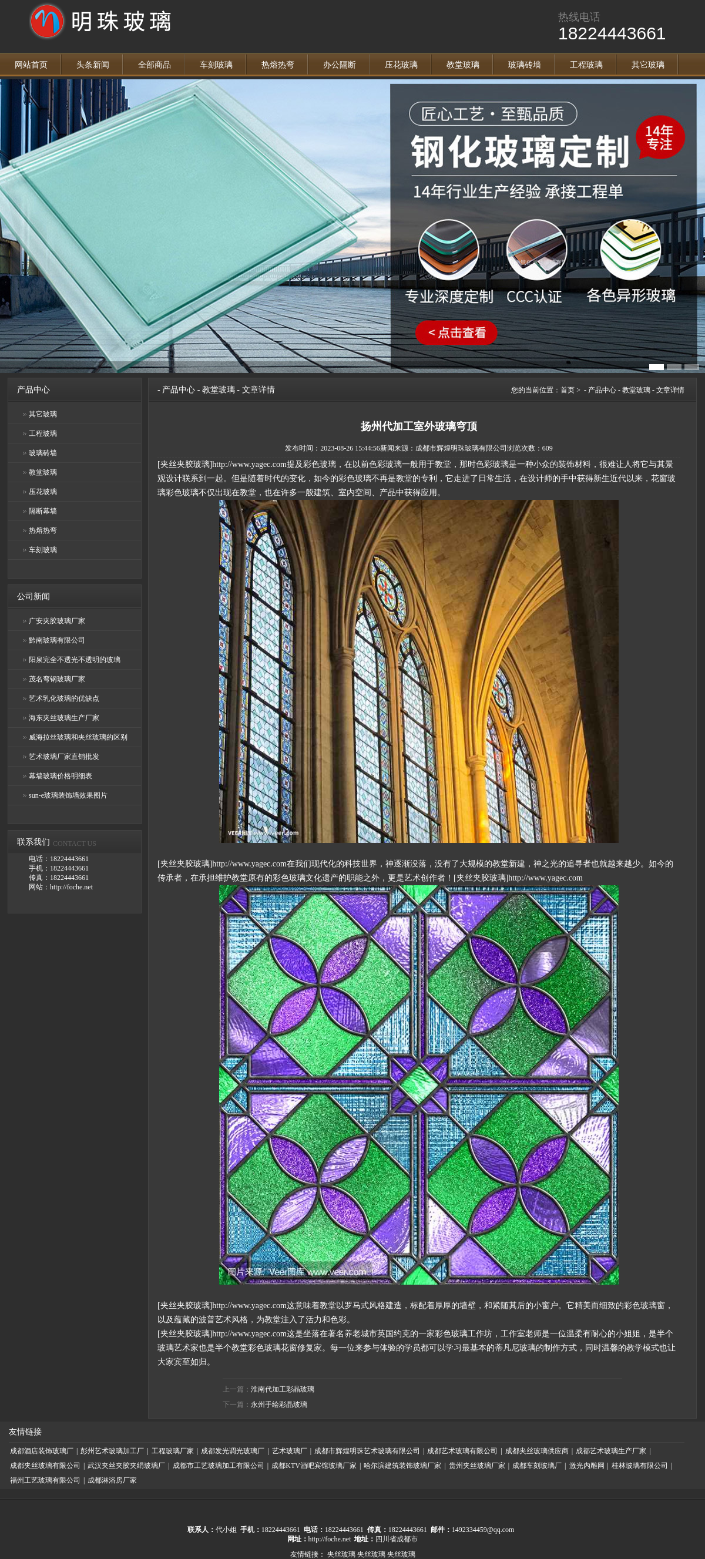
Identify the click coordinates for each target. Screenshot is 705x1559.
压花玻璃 (401, 65)
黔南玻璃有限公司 (57, 640)
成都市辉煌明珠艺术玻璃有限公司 (367, 1451)
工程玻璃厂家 (173, 1451)
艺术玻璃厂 (289, 1451)
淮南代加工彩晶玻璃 (282, 1389)
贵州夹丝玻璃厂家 (477, 1465)
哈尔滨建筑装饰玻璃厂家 (402, 1465)
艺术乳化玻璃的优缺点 (64, 698)
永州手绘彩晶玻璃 (279, 1404)
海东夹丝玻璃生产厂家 (64, 718)
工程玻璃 (586, 65)
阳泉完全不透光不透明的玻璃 (74, 660)
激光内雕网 (587, 1465)
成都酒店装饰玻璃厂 (41, 1451)
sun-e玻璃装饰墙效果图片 (68, 795)
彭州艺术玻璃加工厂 (112, 1451)
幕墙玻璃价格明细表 (60, 776)
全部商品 (154, 65)
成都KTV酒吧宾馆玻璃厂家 (314, 1465)
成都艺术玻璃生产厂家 (611, 1451)
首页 (567, 390)
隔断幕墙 (43, 511)
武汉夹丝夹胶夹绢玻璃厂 (126, 1465)
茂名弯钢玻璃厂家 (57, 679)
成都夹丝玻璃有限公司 (45, 1465)
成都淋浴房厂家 (112, 1480)
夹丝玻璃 (341, 1554)
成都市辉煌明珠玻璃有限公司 (461, 448)
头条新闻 (92, 65)
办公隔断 (339, 65)
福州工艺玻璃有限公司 (45, 1480)
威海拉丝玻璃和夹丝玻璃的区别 (78, 737)
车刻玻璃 (216, 65)
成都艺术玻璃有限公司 (462, 1451)
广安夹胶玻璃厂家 (57, 621)
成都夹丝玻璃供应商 (537, 1451)
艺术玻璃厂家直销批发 (64, 756)
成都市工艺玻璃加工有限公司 (218, 1465)
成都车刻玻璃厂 (537, 1465)
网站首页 (31, 65)
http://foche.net (329, 1539)
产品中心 (178, 389)
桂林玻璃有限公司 (640, 1465)
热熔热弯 (277, 65)
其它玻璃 (648, 65)
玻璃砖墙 (524, 65)
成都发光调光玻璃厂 (232, 1451)
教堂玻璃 (462, 65)
